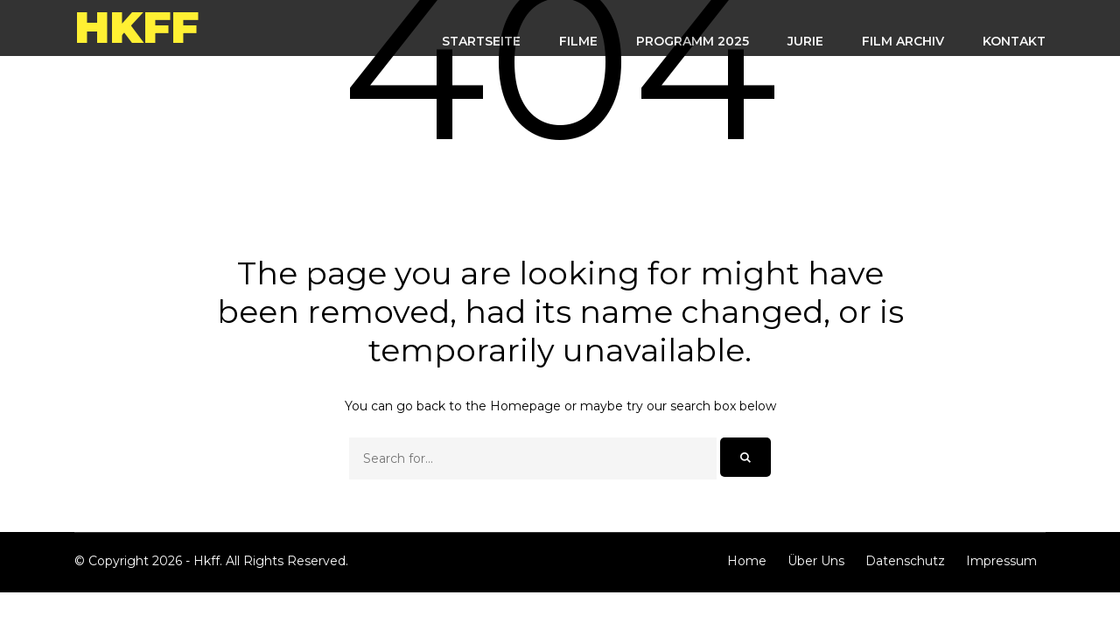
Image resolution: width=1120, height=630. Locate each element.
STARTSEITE (481, 41)
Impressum (1001, 561)
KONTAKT (1014, 41)
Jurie (805, 41)
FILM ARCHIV (903, 41)
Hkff (136, 27)
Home (746, 561)
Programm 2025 (692, 41)
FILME (578, 41)
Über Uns (816, 561)
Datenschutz (905, 561)
